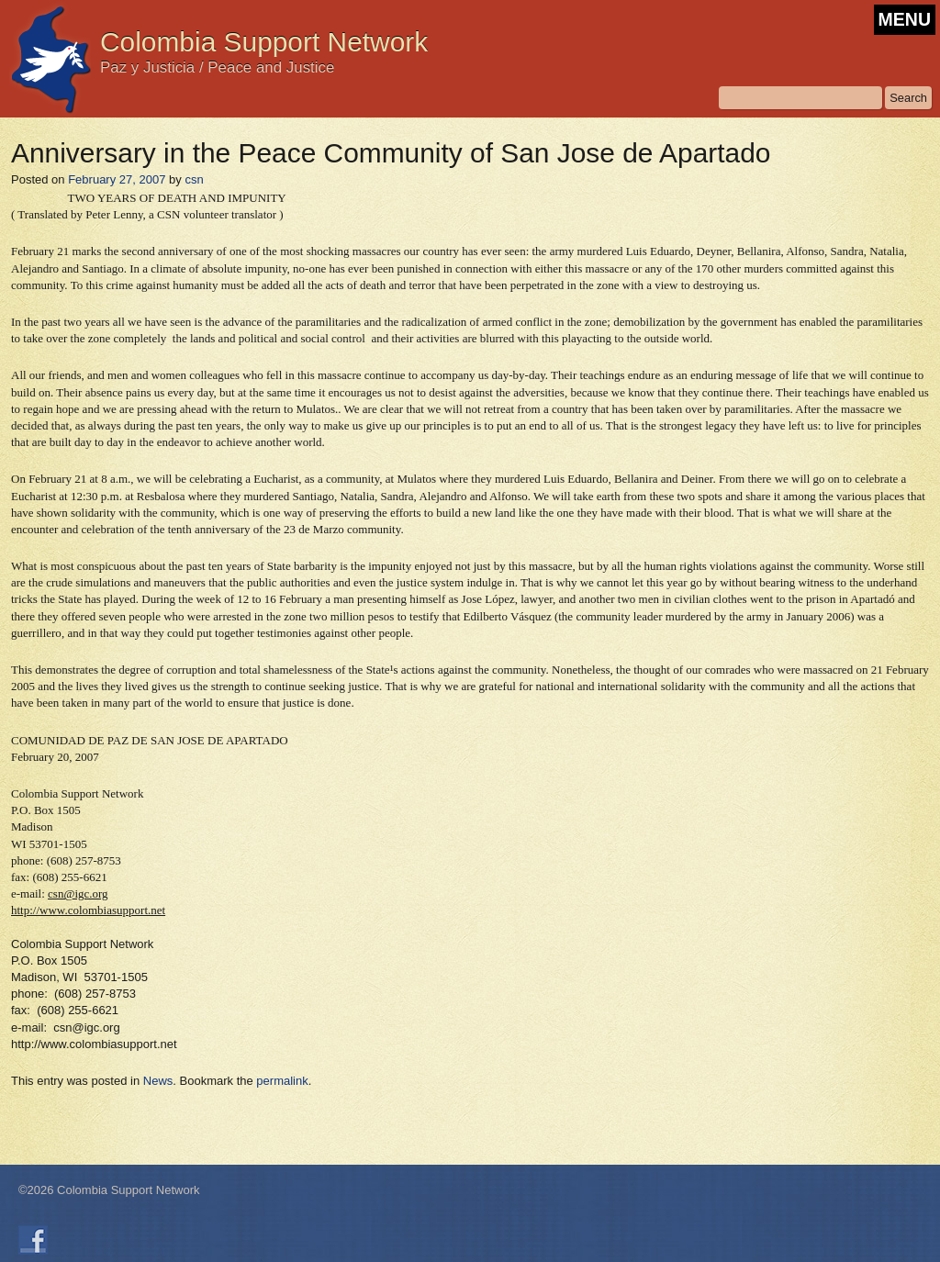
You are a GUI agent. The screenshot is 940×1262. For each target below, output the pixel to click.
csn (194, 179)
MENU (904, 19)
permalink (282, 1081)
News (158, 1081)
